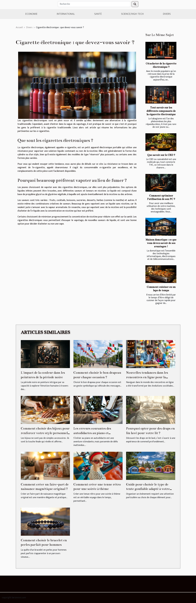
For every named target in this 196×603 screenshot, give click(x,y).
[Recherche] (94, 4)
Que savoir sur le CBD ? (161, 155)
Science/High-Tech (132, 14)
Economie (31, 14)
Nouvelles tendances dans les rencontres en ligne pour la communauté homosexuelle (147, 377)
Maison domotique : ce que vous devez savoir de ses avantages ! (161, 243)
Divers (167, 14)
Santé (98, 14)
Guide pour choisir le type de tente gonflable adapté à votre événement (148, 488)
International (66, 14)
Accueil (19, 27)
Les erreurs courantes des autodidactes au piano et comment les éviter (92, 432)
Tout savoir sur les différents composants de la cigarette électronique (161, 111)
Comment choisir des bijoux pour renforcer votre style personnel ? (45, 432)
